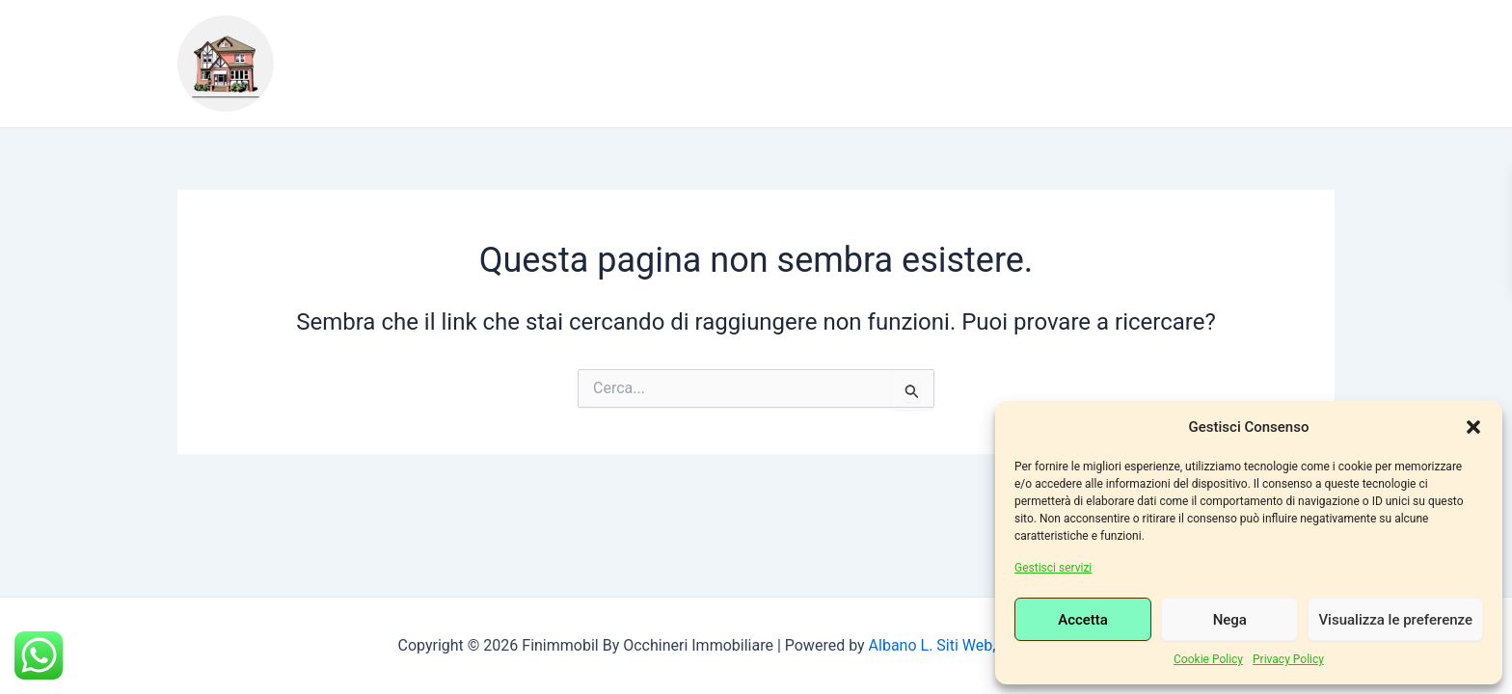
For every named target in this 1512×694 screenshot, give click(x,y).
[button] (1473, 427)
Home (349, 49)
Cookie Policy (1208, 659)
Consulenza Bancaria (1126, 49)
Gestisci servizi (1053, 567)
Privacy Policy (1288, 659)
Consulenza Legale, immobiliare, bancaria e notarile (762, 49)
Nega (1230, 619)
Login (465, 78)
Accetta (1083, 619)
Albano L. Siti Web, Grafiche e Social (992, 645)
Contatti (366, 78)
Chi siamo (450, 49)
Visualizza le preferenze (1395, 619)
